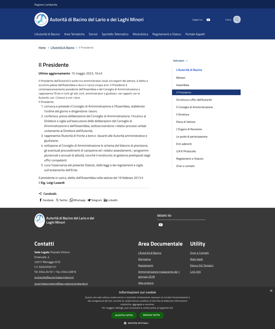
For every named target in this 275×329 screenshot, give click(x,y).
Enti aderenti (184, 144)
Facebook (46, 200)
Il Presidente (183, 92)
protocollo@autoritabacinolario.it (54, 277)
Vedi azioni (181, 61)
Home (42, 47)
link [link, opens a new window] (171, 307)
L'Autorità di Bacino (62, 47)
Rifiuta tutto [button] (151, 315)
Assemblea (182, 85)
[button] (137, 323)
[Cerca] (236, 19)
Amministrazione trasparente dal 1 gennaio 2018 (159, 274)
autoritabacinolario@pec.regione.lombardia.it (58, 284)
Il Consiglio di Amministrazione (194, 107)
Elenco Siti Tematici (201, 265)
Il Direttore (182, 114)
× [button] (271, 291)
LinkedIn (110, 200)
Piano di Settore (185, 122)
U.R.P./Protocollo (186, 151)
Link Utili (195, 272)
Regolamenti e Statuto (189, 158)
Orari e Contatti (199, 253)
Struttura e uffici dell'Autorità (194, 100)
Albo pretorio (146, 283)
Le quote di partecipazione (191, 136)
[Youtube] (205, 19)
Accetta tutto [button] (124, 315)
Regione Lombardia (45, 4)
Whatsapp (77, 200)
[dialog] (137, 308)
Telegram (94, 200)
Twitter (61, 200)
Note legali (196, 259)
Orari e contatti (185, 166)
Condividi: (48, 193)
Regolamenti (145, 265)
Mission (180, 78)
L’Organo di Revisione (189, 129)
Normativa (144, 259)
